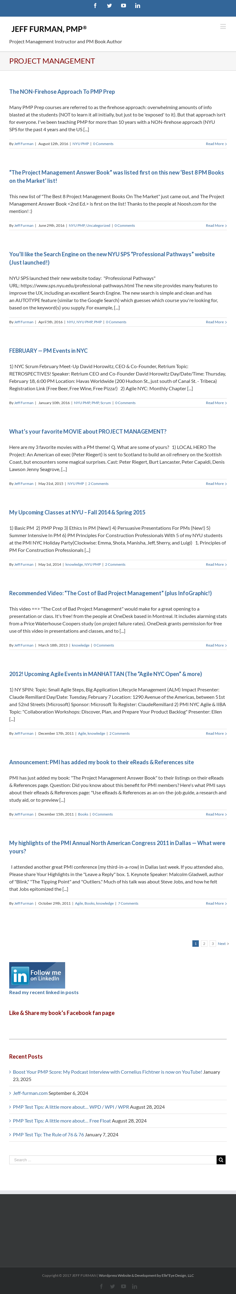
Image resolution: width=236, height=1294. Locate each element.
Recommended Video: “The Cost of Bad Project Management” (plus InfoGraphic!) (110, 593)
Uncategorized (98, 225)
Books (83, 814)
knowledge (74, 564)
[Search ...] (113, 1159)
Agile (82, 733)
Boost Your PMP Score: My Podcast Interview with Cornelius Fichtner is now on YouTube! (107, 1072)
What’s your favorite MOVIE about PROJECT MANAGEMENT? (88, 431)
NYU (71, 322)
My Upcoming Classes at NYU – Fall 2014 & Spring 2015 (77, 512)
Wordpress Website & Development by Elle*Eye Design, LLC (146, 1275)
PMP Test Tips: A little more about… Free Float (62, 1120)
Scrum (105, 402)
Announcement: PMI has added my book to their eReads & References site (101, 762)
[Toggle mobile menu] (223, 26)
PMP (98, 322)
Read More (215, 143)
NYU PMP (81, 143)
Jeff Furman (23, 143)
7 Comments (128, 903)
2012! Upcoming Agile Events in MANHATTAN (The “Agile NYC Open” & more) (105, 674)
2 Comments (98, 483)
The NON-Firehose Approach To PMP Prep (62, 91)
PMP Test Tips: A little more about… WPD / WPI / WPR (71, 1107)
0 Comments (103, 143)
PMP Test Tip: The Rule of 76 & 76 (48, 1134)
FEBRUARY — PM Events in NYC (48, 350)
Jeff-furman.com (30, 1093)
